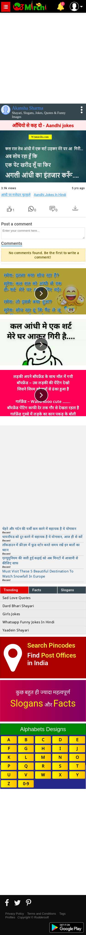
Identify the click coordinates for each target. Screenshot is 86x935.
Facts (36, 590)
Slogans (67, 590)
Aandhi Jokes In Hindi (50, 195)
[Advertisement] (43, 57)
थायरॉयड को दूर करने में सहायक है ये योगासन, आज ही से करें (42, 536)
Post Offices (58, 655)
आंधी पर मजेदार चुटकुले (16, 195)
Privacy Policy (14, 913)
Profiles (10, 917)
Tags (62, 913)
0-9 (26, 783)
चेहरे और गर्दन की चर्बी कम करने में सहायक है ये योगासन (39, 528)
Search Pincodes (51, 645)
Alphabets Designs (43, 729)
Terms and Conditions (41, 913)
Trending (11, 590)
